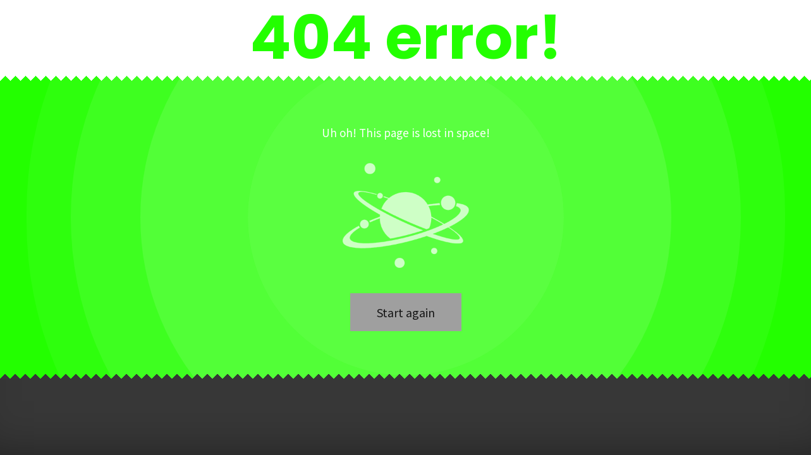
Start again (406, 312)
